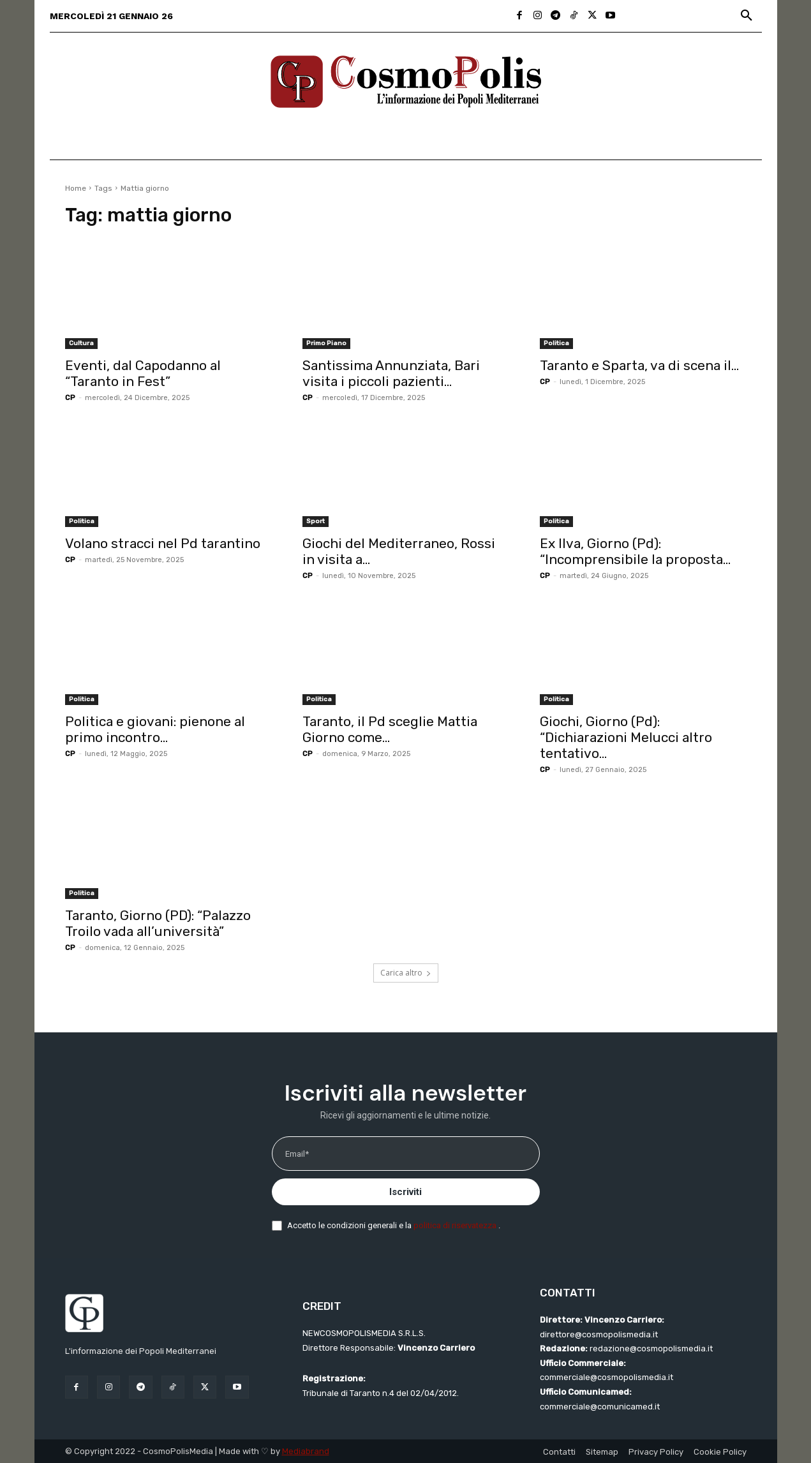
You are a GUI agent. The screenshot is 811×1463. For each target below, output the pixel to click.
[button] (746, 16)
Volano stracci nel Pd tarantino (162, 543)
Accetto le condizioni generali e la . (393, 1225)
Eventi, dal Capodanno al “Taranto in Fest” (143, 373)
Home (75, 188)
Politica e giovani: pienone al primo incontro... (155, 729)
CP (70, 398)
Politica (556, 343)
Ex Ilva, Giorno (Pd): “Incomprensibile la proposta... (635, 551)
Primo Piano (326, 343)
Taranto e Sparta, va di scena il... (639, 365)
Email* (297, 1154)
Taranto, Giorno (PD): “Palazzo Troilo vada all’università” (158, 923)
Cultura (81, 343)
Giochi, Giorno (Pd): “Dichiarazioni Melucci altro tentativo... (626, 737)
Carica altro (405, 972)
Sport (315, 521)
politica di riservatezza (455, 1225)
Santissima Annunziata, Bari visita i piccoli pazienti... (391, 373)
